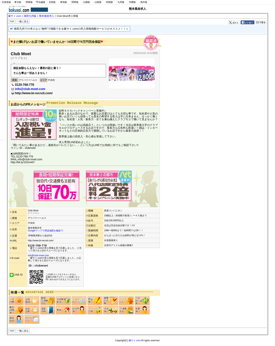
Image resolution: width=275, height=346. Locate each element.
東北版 (16, 2)
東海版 (62, 2)
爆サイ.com (135, 340)
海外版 (142, 2)
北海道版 (5, 2)
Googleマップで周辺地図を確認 (44, 230)
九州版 (120, 2)
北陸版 (51, 2)
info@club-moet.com (30, 89)
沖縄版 (131, 2)
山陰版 (97, 2)
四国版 (108, 2)
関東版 (28, 2)
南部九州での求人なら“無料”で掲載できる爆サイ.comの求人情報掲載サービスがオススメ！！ (70, 28)
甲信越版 (39, 2)
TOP (11, 21)
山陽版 (85, 2)
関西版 (74, 2)
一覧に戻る (22, 21)
